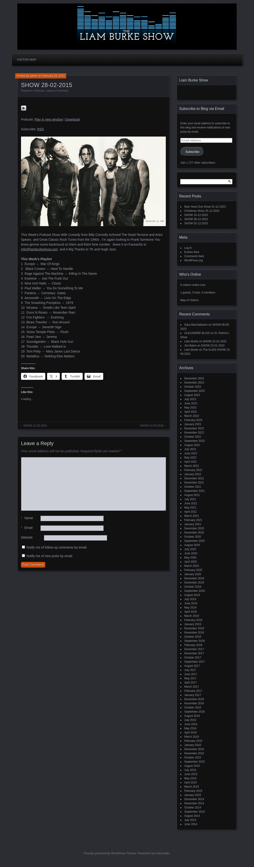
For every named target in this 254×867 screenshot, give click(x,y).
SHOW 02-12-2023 (196, 223)
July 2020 (190, 549)
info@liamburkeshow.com (39, 249)
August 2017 (192, 665)
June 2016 (190, 724)
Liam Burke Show (193, 80)
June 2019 (190, 603)
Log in (188, 247)
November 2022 (194, 432)
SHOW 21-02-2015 (35, 425)
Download (72, 119)
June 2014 (190, 824)
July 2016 (190, 720)
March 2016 (191, 736)
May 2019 (190, 607)
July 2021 (190, 499)
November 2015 (194, 753)
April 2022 (190, 461)
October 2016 (192, 707)
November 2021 (194, 482)
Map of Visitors (189, 300)
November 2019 (194, 582)
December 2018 (194, 628)
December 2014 (194, 799)
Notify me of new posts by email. (50, 556)
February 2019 (193, 620)
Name (27, 518)
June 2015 (190, 774)
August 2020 (192, 545)
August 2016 (192, 715)
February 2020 (193, 570)
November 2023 (194, 382)
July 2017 (190, 670)
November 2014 (194, 803)
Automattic (162, 853)
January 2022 (192, 474)
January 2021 (192, 524)
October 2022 (192, 436)
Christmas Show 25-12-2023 (201, 210)
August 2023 (192, 395)
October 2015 (192, 757)
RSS (40, 129)
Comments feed (194, 256)
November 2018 (194, 632)
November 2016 (194, 703)
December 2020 (194, 528)
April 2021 (190, 511)
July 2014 (190, 820)
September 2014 (194, 811)
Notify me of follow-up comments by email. (57, 547)
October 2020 (192, 536)
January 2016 (192, 745)
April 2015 (190, 782)
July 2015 (190, 770)
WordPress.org (193, 260)
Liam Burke (191, 341)
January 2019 (192, 624)
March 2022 (191, 466)
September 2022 (194, 441)
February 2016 (193, 740)
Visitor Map (26, 59)
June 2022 (190, 453)
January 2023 (192, 424)
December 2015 (194, 749)
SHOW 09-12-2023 (196, 219)
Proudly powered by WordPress (105, 853)
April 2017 (190, 682)
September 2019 (194, 591)
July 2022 (190, 449)
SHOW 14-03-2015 (152, 425)
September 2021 (194, 491)
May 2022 (190, 457)
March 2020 (191, 566)
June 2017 (190, 674)
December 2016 (194, 699)
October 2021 (192, 486)
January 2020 (192, 574)
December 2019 (194, 578)
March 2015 (191, 786)
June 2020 (190, 553)
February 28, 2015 (53, 76)
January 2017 (192, 695)
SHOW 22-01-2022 (215, 341)
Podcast (39, 90)
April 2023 (190, 411)
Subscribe (192, 151)
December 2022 (194, 428)
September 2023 (194, 391)
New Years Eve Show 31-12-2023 (205, 206)
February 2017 (193, 690)
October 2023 (192, 386)
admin (34, 76)
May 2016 (190, 728)
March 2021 (191, 516)
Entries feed (191, 252)
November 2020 (194, 532)
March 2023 (191, 416)
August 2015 (192, 765)
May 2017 (190, 678)
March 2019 (191, 616)
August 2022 (192, 445)
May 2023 (190, 407)
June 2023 (190, 403)
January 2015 (192, 795)
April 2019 (190, 611)
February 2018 (193, 645)
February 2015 (193, 790)
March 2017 (191, 686)
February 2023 (193, 420)
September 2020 (194, 541)
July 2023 (190, 399)
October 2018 (192, 636)
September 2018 (194, 640)
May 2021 (190, 507)
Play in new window (48, 119)
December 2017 (194, 649)
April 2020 (190, 561)
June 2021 (190, 503)
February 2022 (193, 470)
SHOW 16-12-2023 (196, 215)
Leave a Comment (57, 90)
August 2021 (192, 495)
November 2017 (194, 653)
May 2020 (190, 557)
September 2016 (194, 711)
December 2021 (194, 478)
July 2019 (190, 599)
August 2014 (192, 815)
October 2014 (192, 807)
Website (27, 537)
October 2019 (192, 586)
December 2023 (194, 378)
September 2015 (194, 761)
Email (27, 527)
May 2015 (190, 778)
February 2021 (193, 520)
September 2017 (194, 661)
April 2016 (190, 732)
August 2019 (192, 595)
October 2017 (192, 657)
